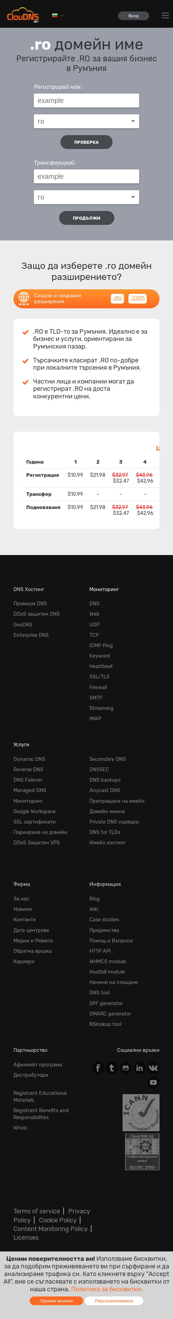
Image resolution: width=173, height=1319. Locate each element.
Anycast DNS (104, 790)
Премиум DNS (30, 604)
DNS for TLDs (104, 832)
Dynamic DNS (29, 759)
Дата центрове (31, 930)
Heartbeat (101, 666)
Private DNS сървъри (114, 822)
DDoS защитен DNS (36, 614)
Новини (22, 909)
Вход (133, 15)
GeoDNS (22, 625)
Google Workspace (34, 812)
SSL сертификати (34, 822)
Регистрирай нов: (57, 86)
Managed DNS (29, 790)
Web (94, 614)
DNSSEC (99, 770)
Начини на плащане (113, 982)
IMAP (95, 719)
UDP (94, 625)
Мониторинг (104, 589)
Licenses (26, 1237)
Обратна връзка (32, 951)
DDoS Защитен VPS (36, 843)
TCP (94, 635)
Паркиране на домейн (40, 832)
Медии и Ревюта (33, 941)
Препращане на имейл (116, 801)
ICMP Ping (101, 646)
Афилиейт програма (37, 1065)
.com (138, 297)
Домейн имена (107, 812)
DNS (94, 604)
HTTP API (100, 951)
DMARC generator (110, 1014)
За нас (21, 899)
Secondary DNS (107, 759)
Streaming (101, 708)
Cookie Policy (58, 1220)
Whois (20, 1128)
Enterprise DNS (31, 635)
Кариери (24, 962)
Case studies (104, 920)
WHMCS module (107, 962)
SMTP (95, 698)
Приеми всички (56, 1300)
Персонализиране (114, 1300)
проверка (86, 142)
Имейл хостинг (107, 843)
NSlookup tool (105, 1024)
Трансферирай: (55, 162)
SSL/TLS (99, 677)
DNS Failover (27, 780)
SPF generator (106, 1003)
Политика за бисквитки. (107, 1289)
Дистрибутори (30, 1075)
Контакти (24, 920)
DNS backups (105, 780)
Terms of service (36, 1211)
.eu (117, 297)
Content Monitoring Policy (50, 1229)
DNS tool (99, 993)
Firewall (98, 688)
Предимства (104, 930)
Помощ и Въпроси (111, 941)
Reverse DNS (28, 770)
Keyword (99, 656)
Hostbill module (107, 972)
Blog (94, 899)
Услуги (21, 745)
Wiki (93, 909)
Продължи (86, 218)
